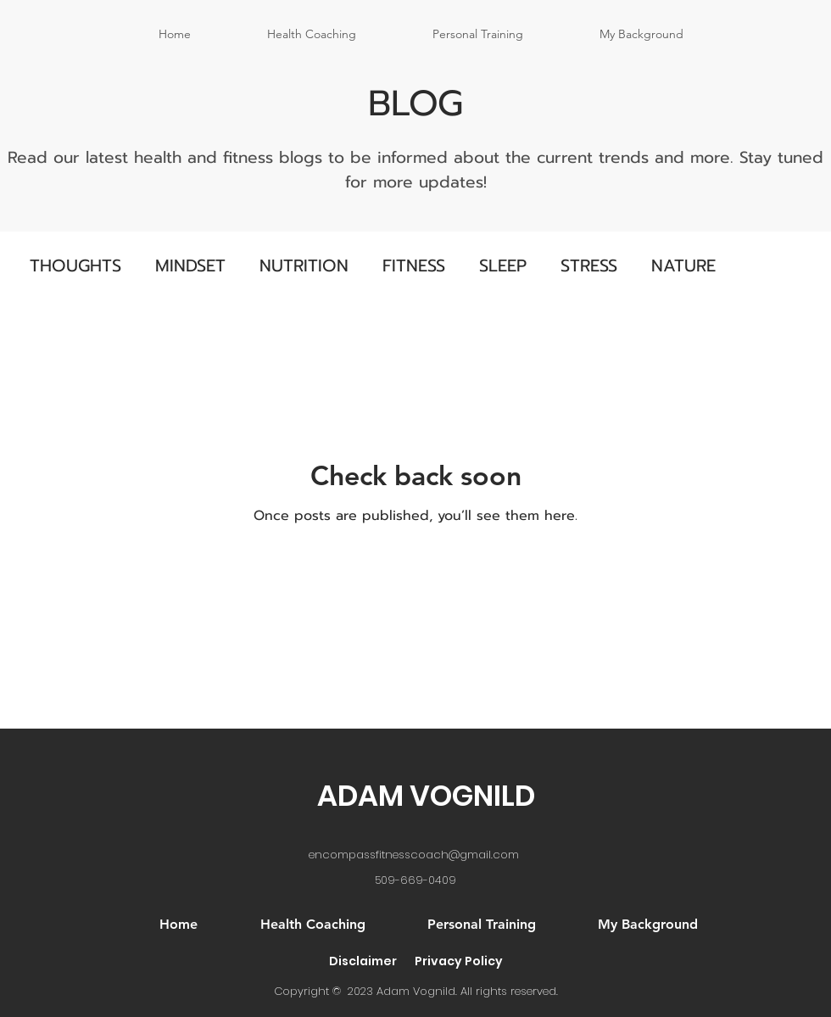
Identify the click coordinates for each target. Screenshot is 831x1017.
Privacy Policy (459, 961)
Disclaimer (363, 961)
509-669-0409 (415, 880)
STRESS (589, 265)
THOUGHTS (75, 265)
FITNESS (413, 265)
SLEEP (503, 265)
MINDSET (190, 265)
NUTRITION (304, 265)
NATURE (683, 265)
